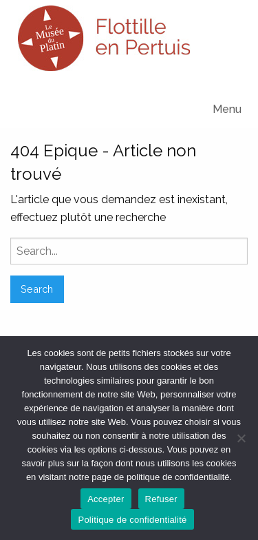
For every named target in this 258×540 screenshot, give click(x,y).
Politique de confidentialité (132, 520)
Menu (227, 109)
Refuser (161, 499)
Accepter (105, 499)
